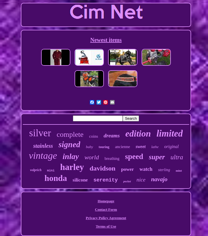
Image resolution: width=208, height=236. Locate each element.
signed (69, 144)
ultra (177, 157)
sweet (141, 146)
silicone (80, 180)
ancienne (122, 146)
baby (89, 147)
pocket (127, 181)
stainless (43, 146)
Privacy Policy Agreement (106, 218)
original (171, 146)
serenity (105, 180)
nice (141, 180)
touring (104, 147)
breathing (111, 158)
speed (134, 156)
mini (50, 170)
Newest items (106, 40)
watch (146, 169)
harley (72, 167)
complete (70, 134)
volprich (36, 170)
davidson (102, 168)
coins (93, 136)
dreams (112, 136)
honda (55, 178)
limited (169, 133)
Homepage (106, 201)
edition (138, 133)
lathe (154, 147)
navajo (159, 179)
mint (179, 170)
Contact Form (106, 209)
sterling (164, 170)
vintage (43, 155)
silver (40, 133)
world (91, 157)
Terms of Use (106, 226)
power (127, 169)
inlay (71, 156)
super (157, 157)
